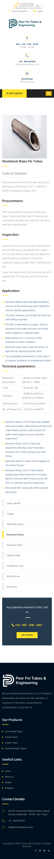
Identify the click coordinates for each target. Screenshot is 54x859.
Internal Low (13, 576)
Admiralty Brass (15, 524)
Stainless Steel (14, 545)
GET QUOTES (27, 635)
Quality (8, 782)
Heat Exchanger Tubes (15, 748)
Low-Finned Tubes (13, 731)
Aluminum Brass (15, 534)
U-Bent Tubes (11, 742)
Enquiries (9, 788)
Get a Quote (14, 93)
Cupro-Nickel (13, 503)
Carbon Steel (13, 555)
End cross (11, 586)
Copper (10, 513)
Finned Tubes (11, 737)
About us (9, 777)
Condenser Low (14, 565)
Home (8, 771)
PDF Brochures (27, 82)
